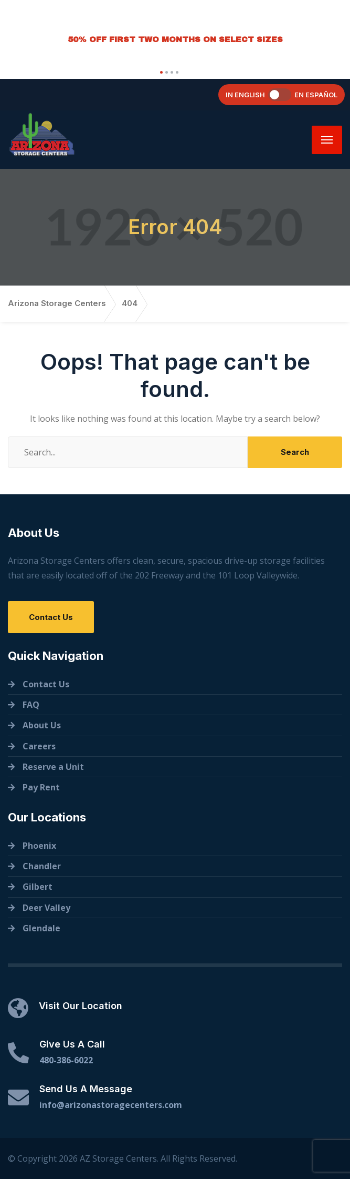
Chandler (42, 866)
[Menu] (327, 140)
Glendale (41, 928)
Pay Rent (41, 787)
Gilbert (37, 886)
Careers (39, 746)
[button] (160, 72)
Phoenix (39, 845)
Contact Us (51, 617)
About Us (42, 725)
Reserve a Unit (53, 767)
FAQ (31, 704)
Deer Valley (46, 907)
